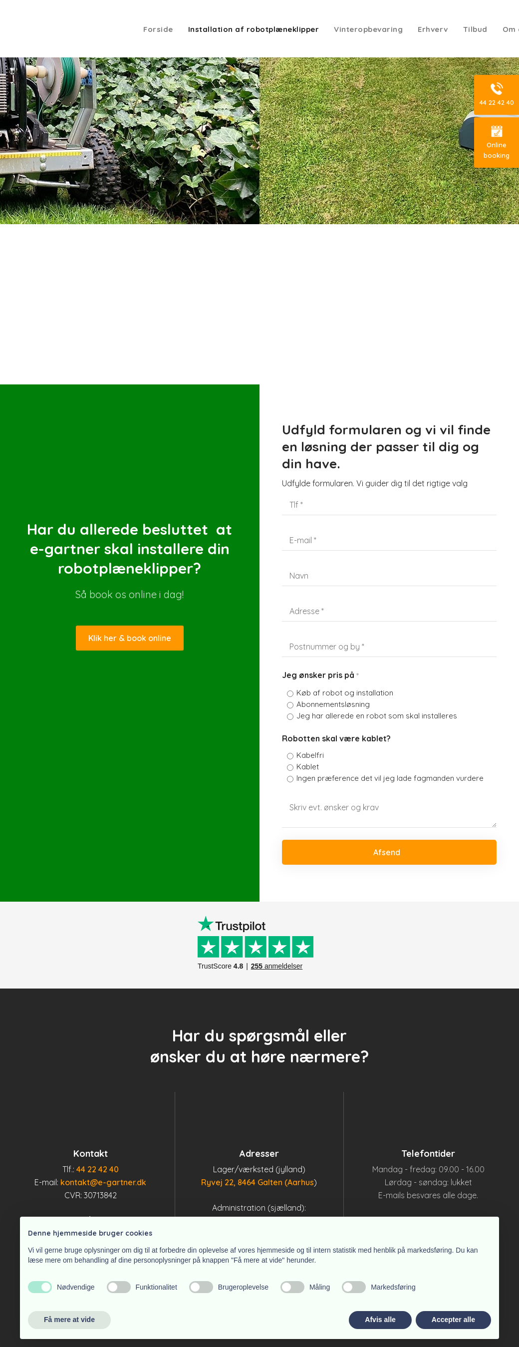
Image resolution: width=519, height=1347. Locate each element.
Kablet (307, 766)
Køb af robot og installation (344, 692)
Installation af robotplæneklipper (253, 29)
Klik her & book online (129, 638)
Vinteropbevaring (368, 29)
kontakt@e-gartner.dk (103, 1182)
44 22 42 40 (97, 1169)
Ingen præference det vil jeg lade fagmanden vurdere (390, 778)
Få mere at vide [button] (69, 1320)
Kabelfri (310, 755)
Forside (158, 29)
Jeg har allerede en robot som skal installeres (376, 715)
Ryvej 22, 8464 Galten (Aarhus (257, 1182)
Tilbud (475, 29)
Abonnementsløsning (333, 704)
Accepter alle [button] (453, 1320)
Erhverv (433, 29)
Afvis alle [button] (380, 1320)
